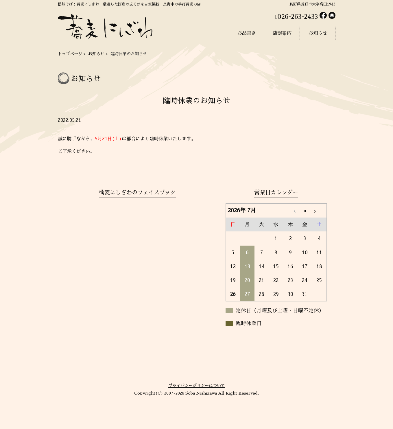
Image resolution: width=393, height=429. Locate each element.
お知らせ (96, 54)
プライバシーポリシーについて (196, 386)
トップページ (70, 54)
